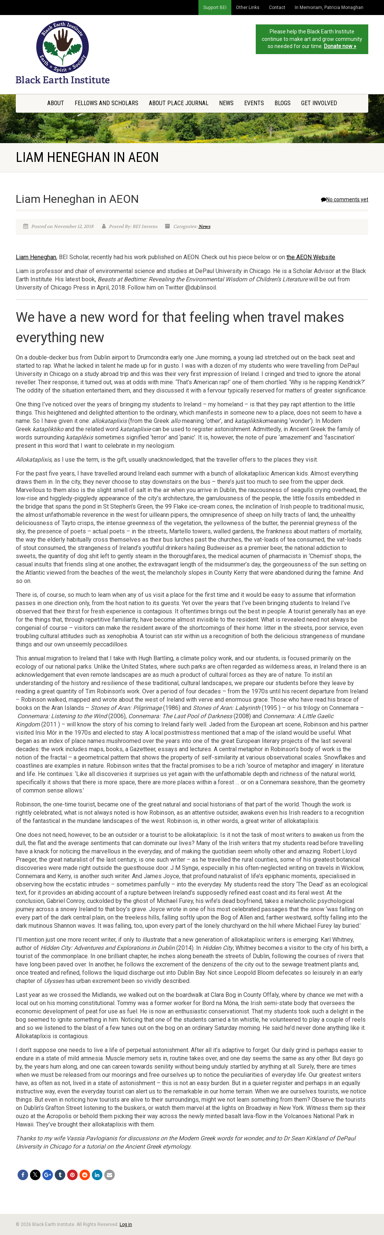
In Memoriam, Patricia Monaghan (329, 7)
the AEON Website (310, 257)
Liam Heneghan (36, 257)
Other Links (248, 7)
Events (254, 103)
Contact (277, 7)
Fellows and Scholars (106, 103)
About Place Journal (178, 103)
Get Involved (319, 103)
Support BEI (214, 7)
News (226, 103)
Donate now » (340, 46)
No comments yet (344, 199)
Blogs (282, 103)
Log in (126, 1224)
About (55, 103)
